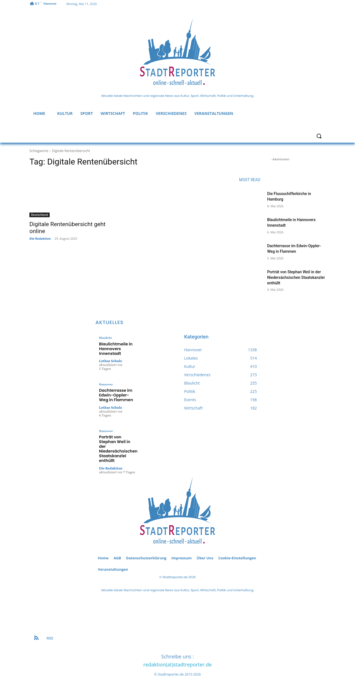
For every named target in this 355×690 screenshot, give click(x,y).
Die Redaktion (40, 238)
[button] (319, 136)
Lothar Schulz (110, 359)
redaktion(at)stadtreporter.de (177, 663)
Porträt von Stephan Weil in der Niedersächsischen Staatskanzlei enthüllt (295, 277)
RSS (50, 637)
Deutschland (39, 215)
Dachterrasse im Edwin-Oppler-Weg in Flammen (114, 393)
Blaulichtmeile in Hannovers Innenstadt (114, 348)
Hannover (106, 383)
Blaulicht (105, 337)
